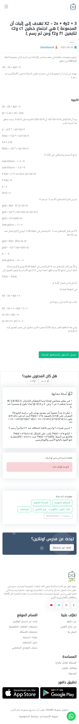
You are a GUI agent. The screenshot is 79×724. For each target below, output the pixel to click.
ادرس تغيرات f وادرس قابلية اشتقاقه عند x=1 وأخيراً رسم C (40, 428)
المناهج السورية (62, 503)
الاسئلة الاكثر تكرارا (66, 662)
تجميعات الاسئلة (28, 632)
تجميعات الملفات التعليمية (23, 626)
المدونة (72, 673)
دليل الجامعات (29, 642)
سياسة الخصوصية (28, 716)
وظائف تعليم (69, 668)
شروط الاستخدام (49, 716)
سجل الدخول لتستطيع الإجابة (59, 354)
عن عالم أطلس (68, 626)
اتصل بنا (72, 632)
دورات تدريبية (30, 637)
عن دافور (72, 621)
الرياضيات (24, 509)
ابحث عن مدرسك (62, 547)
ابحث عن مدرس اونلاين (25, 621)
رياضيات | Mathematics (58, 516)
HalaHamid (47, 48)
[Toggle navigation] (6, 6)
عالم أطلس (15, 710)
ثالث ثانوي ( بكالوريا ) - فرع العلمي (52, 509)
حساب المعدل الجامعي (24, 647)
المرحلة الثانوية (41, 503)
